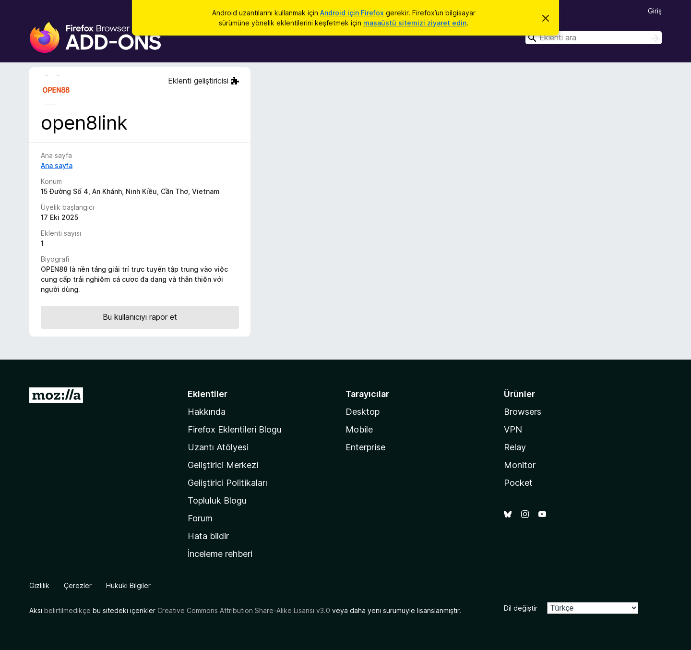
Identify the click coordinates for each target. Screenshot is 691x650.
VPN (513, 429)
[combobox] (593, 37)
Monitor (520, 465)
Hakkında (207, 412)
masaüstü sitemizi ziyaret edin (414, 23)
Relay (515, 447)
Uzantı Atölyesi (218, 447)
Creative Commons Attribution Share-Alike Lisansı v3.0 (243, 610)
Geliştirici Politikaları (227, 483)
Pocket (518, 483)
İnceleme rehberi (220, 554)
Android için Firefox (352, 13)
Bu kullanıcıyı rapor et (140, 317)
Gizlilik (39, 585)
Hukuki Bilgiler (128, 585)
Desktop (363, 412)
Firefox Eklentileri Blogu (235, 429)
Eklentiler (207, 394)
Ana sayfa (56, 165)
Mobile (359, 429)
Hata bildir (208, 536)
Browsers (522, 412)
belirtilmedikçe (67, 610)
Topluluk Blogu (217, 500)
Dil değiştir (520, 608)
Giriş (655, 11)
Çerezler (78, 585)
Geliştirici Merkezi (223, 465)
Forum (200, 518)
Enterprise (365, 447)
